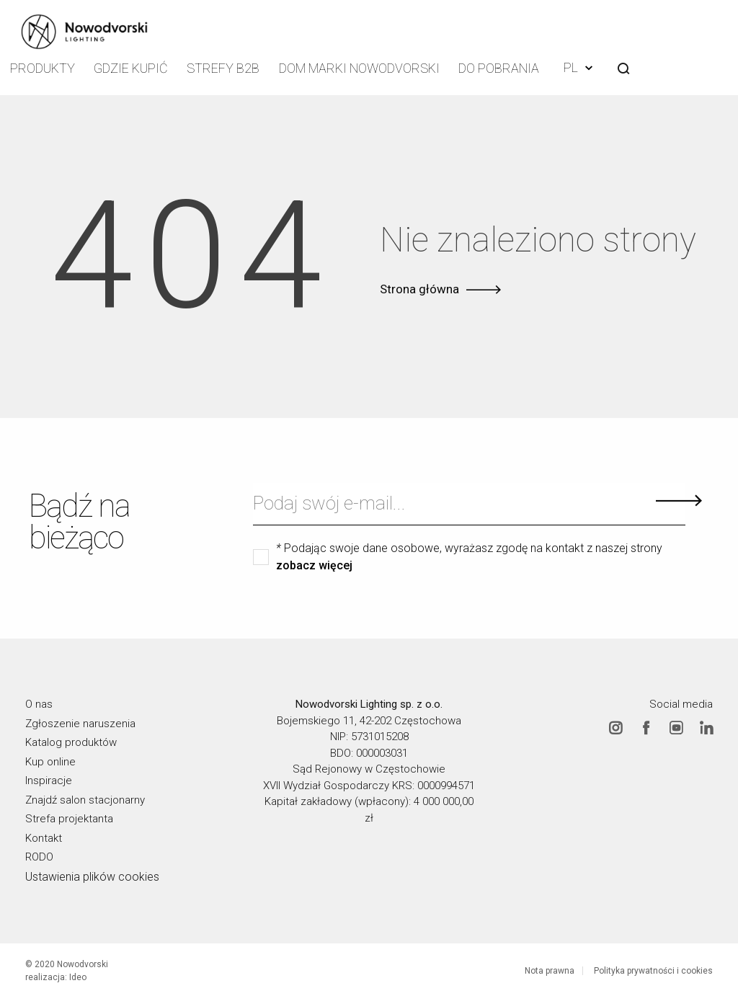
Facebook (645, 726)
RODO (39, 854)
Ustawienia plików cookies (92, 874)
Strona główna (419, 287)
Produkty (43, 68)
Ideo (77, 975)
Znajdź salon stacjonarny (85, 797)
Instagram (615, 726)
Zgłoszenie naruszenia (80, 721)
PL (582, 66)
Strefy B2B (229, 68)
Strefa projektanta (69, 816)
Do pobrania (501, 68)
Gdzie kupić (135, 68)
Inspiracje (48, 778)
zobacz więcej (314, 563)
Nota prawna (549, 969)
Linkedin (706, 726)
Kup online (50, 759)
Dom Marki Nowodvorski (363, 68)
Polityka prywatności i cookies (653, 969)
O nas (39, 701)
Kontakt (43, 836)
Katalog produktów (71, 740)
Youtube (676, 726)
